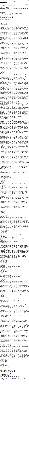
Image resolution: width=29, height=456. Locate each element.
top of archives (10, 5)
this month (14, 5)
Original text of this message (3, 454)
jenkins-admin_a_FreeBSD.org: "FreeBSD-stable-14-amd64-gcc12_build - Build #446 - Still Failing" (17, 4)
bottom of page (5, 5)
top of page (5, 453)
